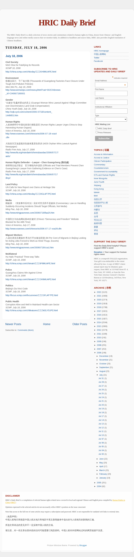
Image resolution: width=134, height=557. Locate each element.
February (103, 474)
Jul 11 (101, 431)
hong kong (99, 189)
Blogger (83, 545)
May (101, 463)
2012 (99, 330)
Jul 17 (101, 416)
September (104, 367)
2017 (99, 311)
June (101, 459)
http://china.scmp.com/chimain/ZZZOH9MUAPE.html (31, 279)
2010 (99, 338)
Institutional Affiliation (103, 107)
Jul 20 (101, 405)
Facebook (98, 61)
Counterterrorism (101, 168)
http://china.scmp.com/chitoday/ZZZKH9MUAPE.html (31, 71)
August (102, 371)
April (101, 466)
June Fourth (99, 182)
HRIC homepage (101, 51)
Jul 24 (101, 397)
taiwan (96, 192)
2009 (99, 341)
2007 (99, 349)
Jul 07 (101, 439)
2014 (99, 322)
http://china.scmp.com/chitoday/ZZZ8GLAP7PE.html (31, 194)
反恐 (96, 213)
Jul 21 (101, 401)
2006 (99, 353)
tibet (95, 196)
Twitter (96, 58)
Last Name (99, 98)
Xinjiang (97, 185)
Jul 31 (101, 378)
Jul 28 (101, 382)
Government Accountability (105, 172)
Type (97, 115)
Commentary (99, 165)
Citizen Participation (103, 161)
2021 (99, 296)
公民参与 (98, 206)
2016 (99, 315)
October (103, 364)
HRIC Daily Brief (67, 22)
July (101, 375)
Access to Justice (101, 158)
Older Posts (79, 324)
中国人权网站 (100, 54)
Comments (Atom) (26, 330)
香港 (96, 234)
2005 (99, 483)
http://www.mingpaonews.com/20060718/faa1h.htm (30, 213)
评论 (96, 230)
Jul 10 (101, 435)
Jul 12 (101, 428)
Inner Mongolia (100, 178)
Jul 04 (101, 450)
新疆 (96, 227)
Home (46, 324)
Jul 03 (101, 454)
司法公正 (98, 220)
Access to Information (103, 154)
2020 (99, 300)
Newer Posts (13, 324)
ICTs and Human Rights (104, 175)
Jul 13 (101, 424)
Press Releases (104, 132)
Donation (98, 252)
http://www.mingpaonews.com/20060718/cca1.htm (30, 247)
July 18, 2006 (14, 56)
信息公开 (98, 199)
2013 (99, 326)
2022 (99, 292)
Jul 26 (101, 390)
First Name (99, 89)
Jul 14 (101, 420)
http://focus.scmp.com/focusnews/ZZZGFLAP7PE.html (32, 295)
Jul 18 (101, 412)
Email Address (110, 81)
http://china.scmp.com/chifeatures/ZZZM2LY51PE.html (32, 310)
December (104, 356)
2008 (99, 345)
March (102, 470)
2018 (99, 307)
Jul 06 (101, 443)
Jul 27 (101, 386)
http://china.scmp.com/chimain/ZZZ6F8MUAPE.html (30, 263)
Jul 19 (101, 409)
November (104, 360)
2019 (99, 304)
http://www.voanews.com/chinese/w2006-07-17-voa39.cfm (33, 228)
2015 (99, 319)
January (103, 478)
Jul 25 (101, 393)
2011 (99, 334)
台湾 (96, 217)
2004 (99, 486)
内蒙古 (97, 210)
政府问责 (98, 223)
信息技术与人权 (101, 203)
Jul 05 (101, 446)
